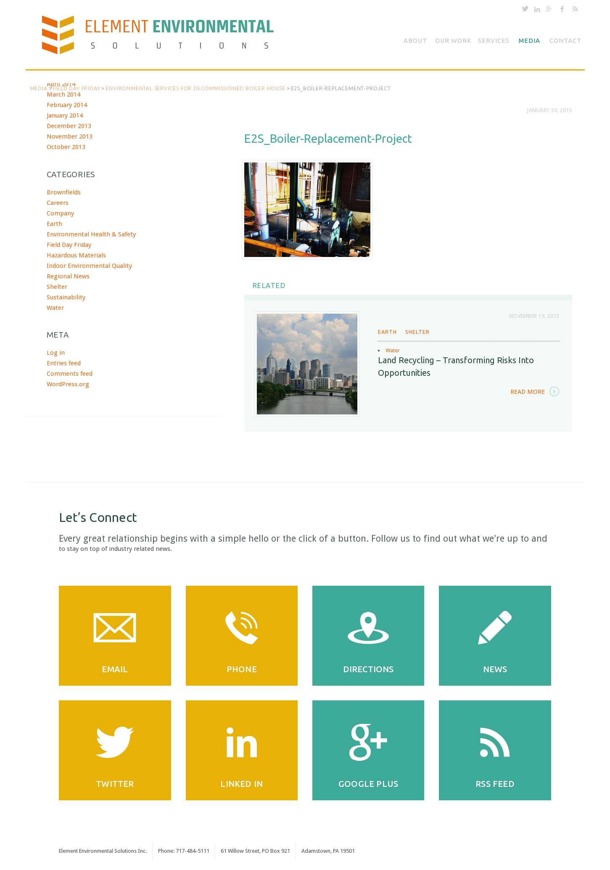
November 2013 (69, 136)
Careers (58, 203)
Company (60, 213)
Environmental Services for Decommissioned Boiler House (195, 88)
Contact (565, 40)
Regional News (68, 276)
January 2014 (65, 115)
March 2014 (63, 94)
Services (494, 40)
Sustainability (66, 297)
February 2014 (67, 105)
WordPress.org (68, 384)
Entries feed (64, 363)
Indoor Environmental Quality (89, 266)
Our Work (453, 40)
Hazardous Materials (76, 255)
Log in (56, 352)
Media (529, 40)
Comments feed (69, 373)
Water (393, 350)
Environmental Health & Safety (91, 234)
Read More (527, 392)
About (415, 40)
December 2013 (69, 126)
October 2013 (66, 147)
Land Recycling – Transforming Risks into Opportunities (456, 366)
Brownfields (64, 192)
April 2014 (61, 84)
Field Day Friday (76, 88)
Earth (387, 332)
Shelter (417, 332)
